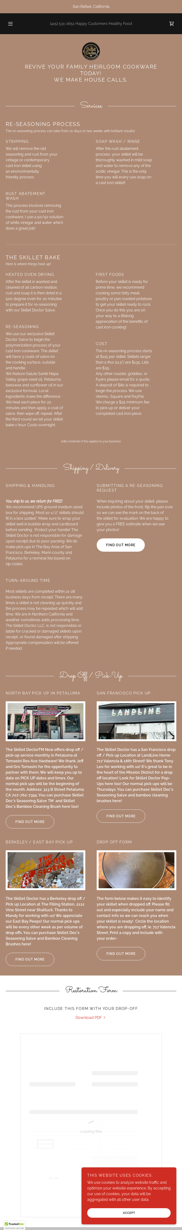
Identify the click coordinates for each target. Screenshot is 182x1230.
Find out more (120, 545)
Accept (129, 1213)
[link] (171, 23)
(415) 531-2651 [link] (62, 23)
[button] (13, 23)
